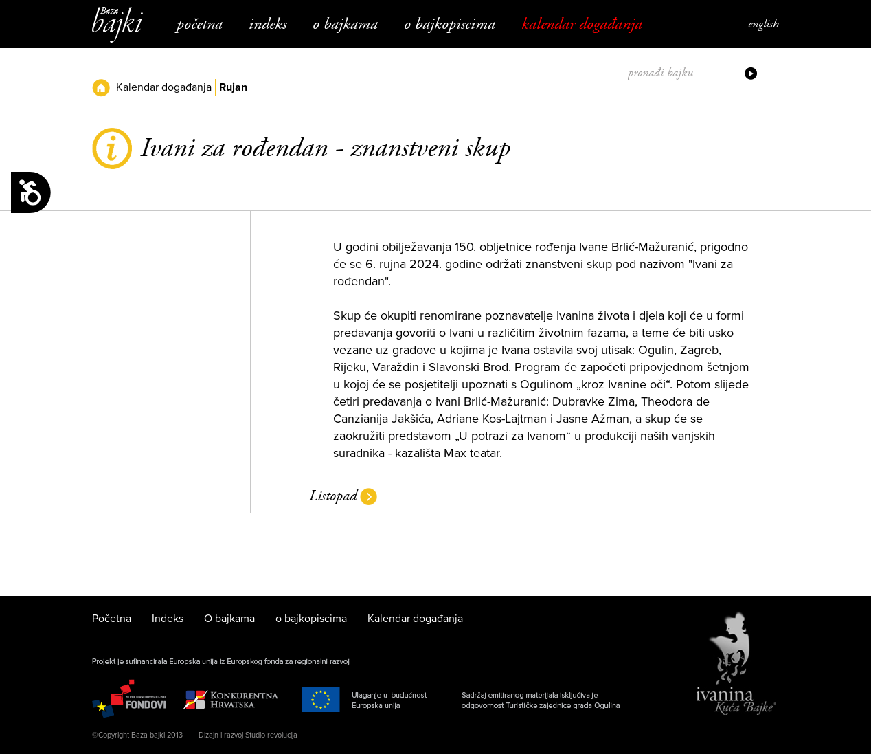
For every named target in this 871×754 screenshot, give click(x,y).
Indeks (267, 24)
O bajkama (345, 24)
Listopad (333, 496)
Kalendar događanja (581, 24)
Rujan (233, 87)
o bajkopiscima (449, 24)
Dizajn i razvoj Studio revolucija (248, 735)
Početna (200, 24)
